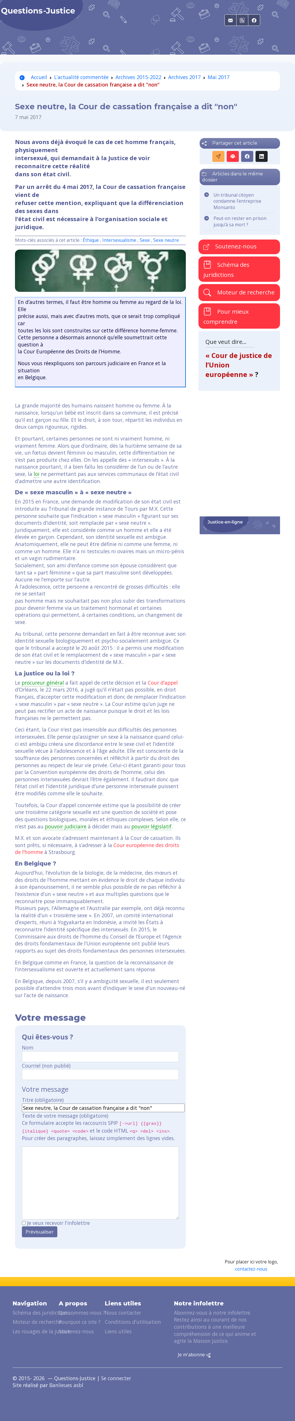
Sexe (145, 240)
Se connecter (116, 1378)
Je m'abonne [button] (194, 1354)
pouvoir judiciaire (65, 826)
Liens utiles (118, 1331)
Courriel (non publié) (46, 1065)
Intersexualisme (119, 240)
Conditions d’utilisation (133, 1321)
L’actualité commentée (81, 77)
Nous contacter (123, 1312)
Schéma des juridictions (226, 270)
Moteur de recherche (239, 292)
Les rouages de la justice (41, 1331)
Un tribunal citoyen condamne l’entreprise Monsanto (237, 201)
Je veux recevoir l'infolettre (58, 1222)
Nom (27, 1047)
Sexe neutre (166, 240)
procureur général (43, 682)
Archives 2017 (184, 77)
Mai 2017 (219, 77)
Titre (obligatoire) (43, 1099)
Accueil (33, 77)
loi (36, 473)
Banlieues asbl (66, 1385)
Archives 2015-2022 (138, 77)
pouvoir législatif (151, 826)
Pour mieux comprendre (226, 315)
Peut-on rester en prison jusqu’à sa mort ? (239, 221)
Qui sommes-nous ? (82, 1312)
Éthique (91, 240)
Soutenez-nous (230, 246)
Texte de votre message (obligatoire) (65, 1115)
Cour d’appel (163, 682)
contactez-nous (251, 1269)
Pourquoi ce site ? (80, 1321)
